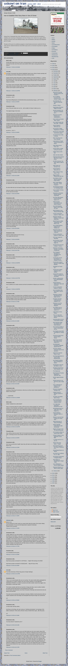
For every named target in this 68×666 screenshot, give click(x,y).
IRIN (8, 54)
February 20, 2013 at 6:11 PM (12, 647)
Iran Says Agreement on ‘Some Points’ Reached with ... (58, 357)
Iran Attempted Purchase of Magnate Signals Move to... (58, 345)
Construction (54, 53)
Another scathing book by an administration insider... (58, 279)
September (55, 77)
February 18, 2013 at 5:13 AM (12, 321)
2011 (53, 475)
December (55, 71)
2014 (53, 67)
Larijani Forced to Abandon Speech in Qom (58, 393)
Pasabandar (12, 54)
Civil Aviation (54, 46)
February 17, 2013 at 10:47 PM (13, 278)
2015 (53, 65)
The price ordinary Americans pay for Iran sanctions (58, 349)
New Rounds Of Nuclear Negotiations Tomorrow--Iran (58, 374)
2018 (53, 63)
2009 (53, 479)
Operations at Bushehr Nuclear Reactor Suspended (58, 194)
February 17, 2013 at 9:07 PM (12, 250)
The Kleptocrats (56, 371)
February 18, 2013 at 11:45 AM (13, 397)
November (55, 73)
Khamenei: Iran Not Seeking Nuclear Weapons (57, 304)
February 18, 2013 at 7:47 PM (12, 546)
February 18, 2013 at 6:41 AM (12, 383)
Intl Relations (55, 49)
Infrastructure (55, 54)
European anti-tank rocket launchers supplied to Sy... (57, 300)
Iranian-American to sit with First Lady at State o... (58, 381)
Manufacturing (55, 56)
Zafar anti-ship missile (58, 154)
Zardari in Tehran (57, 105)
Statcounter (53, 521)
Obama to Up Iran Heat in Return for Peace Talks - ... (58, 418)
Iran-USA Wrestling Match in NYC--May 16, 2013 (57, 207)
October (55, 75)
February (55, 90)
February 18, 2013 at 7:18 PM (12, 515)
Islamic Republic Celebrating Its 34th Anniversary (57, 426)
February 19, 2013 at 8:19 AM (12, 565)
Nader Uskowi (56, 511)
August (55, 78)
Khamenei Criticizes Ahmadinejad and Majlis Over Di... (57, 295)
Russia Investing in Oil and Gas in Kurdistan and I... (58, 111)
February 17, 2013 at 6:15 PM (12, 175)
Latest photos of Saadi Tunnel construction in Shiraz (58, 142)
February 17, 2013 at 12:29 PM (13, 90)
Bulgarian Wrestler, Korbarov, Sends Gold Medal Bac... (58, 218)
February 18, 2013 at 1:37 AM (12, 301)
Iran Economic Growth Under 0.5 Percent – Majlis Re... (58, 241)
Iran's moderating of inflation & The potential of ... (57, 386)
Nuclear (53, 41)
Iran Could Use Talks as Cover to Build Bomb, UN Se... (58, 328)
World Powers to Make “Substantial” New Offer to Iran (58, 222)
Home (26, 653)
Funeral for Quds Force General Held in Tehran (58, 336)
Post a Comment (9, 650)
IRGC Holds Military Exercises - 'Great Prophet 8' (57, 183)
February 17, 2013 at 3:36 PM (12, 132)
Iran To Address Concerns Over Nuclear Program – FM (58, 98)
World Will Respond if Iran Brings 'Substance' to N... (58, 447)
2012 (53, 473)
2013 (53, 69)
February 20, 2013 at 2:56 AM (12, 600)
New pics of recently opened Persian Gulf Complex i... (58, 93)
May (54, 84)
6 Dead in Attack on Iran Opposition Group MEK (58, 436)
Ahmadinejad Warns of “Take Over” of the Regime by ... (58, 409)
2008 (53, 481)
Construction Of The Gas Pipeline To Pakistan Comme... (57, 259)
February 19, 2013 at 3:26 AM (12, 554)
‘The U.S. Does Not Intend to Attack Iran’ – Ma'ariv (58, 316)
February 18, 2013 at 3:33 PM (12, 437)
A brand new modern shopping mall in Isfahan (57, 271)
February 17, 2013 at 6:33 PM (12, 193)
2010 (53, 477)
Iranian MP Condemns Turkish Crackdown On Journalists (58, 275)
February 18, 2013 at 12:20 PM (13, 426)
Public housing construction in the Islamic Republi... (57, 203)
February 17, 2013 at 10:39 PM (13, 262)
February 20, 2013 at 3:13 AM (12, 615)
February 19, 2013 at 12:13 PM (13, 573)
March (54, 88)
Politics (53, 48)
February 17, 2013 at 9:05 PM (12, 239)
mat (7, 71)
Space (53, 43)
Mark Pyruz (55, 510)
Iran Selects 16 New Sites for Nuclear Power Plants (57, 179)
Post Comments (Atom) (15, 655)
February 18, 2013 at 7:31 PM (12, 528)
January (55, 470)
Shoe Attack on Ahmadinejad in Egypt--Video (58, 461)
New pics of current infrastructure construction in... (57, 116)
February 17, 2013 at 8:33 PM (12, 228)
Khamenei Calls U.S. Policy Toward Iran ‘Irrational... (57, 231)
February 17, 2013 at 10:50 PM (13, 289)
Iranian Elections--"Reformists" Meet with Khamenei (58, 284)
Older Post (45, 653)
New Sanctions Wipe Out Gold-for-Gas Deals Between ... (57, 323)
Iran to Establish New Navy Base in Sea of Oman (58, 291)
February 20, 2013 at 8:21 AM (12, 625)
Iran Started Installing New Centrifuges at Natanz (57, 361)
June (54, 82)
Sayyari (16, 54)
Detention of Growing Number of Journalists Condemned (58, 249)
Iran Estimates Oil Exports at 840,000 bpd (57, 102)
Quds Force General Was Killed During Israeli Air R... (57, 341)
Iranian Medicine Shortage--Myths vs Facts (57, 414)
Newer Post (6, 653)
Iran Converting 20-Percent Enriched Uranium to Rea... (57, 401)
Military (53, 39)
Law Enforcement (56, 44)
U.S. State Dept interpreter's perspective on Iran (57, 405)
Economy (54, 51)
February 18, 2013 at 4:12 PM (12, 447)
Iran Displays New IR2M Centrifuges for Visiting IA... (58, 332)
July (54, 80)
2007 (53, 483)
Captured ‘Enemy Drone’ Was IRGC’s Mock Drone (58, 158)
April (54, 86)
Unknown (8, 520)
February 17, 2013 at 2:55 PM (12, 101)
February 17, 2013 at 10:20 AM (13, 67)
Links (53, 58)
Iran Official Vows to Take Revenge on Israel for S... (57, 308)
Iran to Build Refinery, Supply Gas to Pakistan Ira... (58, 226)
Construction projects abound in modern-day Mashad (58, 263)
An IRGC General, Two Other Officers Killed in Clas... (58, 162)
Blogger (40, 661)
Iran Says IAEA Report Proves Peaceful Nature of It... (58, 198)
